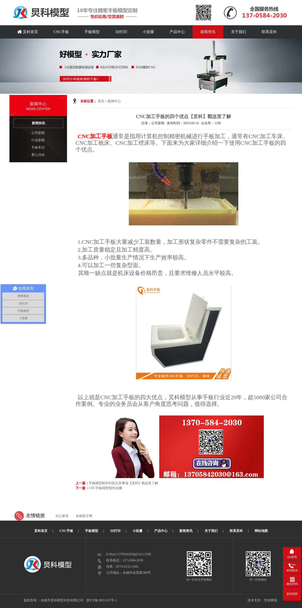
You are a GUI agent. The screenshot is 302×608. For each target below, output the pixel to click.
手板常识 (38, 147)
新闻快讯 (38, 123)
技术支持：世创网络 (262, 600)
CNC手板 (61, 32)
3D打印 (121, 32)
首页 (101, 101)
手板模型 (92, 32)
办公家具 (62, 525)
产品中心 (177, 32)
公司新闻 (38, 133)
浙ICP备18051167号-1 (101, 600)
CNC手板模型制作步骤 (105, 488)
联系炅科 (269, 32)
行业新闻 (38, 140)
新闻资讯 (207, 32)
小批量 (148, 32)
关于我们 (238, 32)
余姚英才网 (84, 525)
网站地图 (261, 531)
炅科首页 (27, 32)
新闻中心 (114, 101)
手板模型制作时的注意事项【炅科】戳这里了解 (123, 483)
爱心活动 (38, 155)
